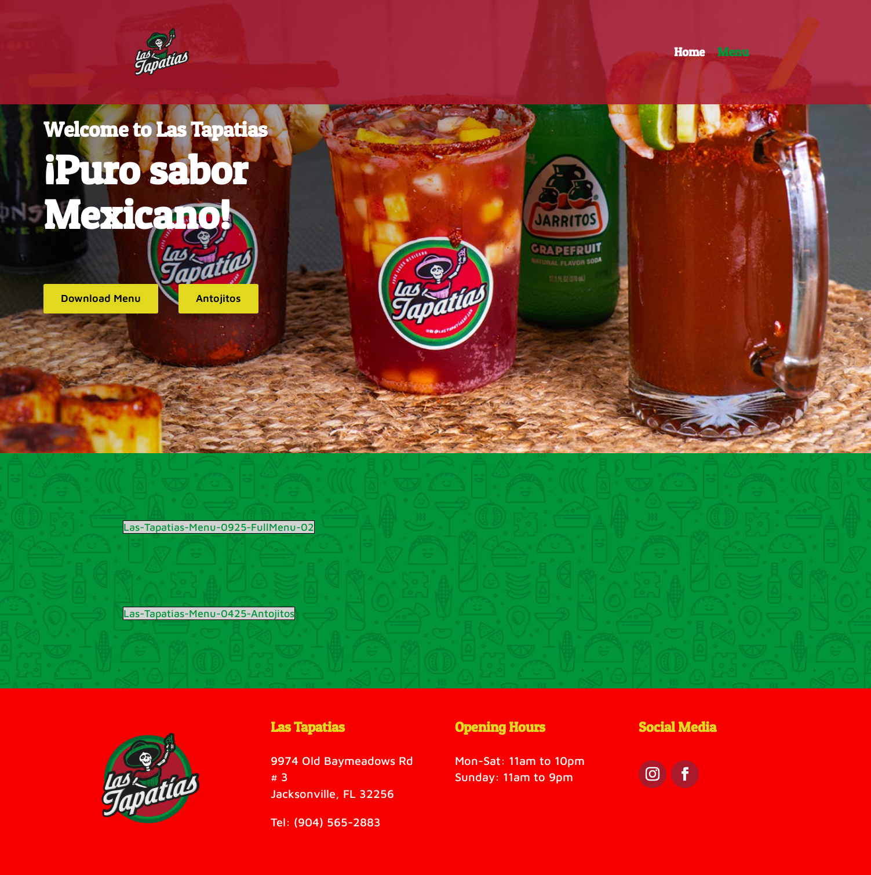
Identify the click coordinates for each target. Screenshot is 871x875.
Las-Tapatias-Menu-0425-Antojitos (208, 613)
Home (689, 53)
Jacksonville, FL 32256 (332, 793)
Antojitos (218, 298)
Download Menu (101, 298)
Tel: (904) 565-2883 (326, 822)
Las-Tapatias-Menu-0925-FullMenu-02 (218, 527)
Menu (733, 53)
